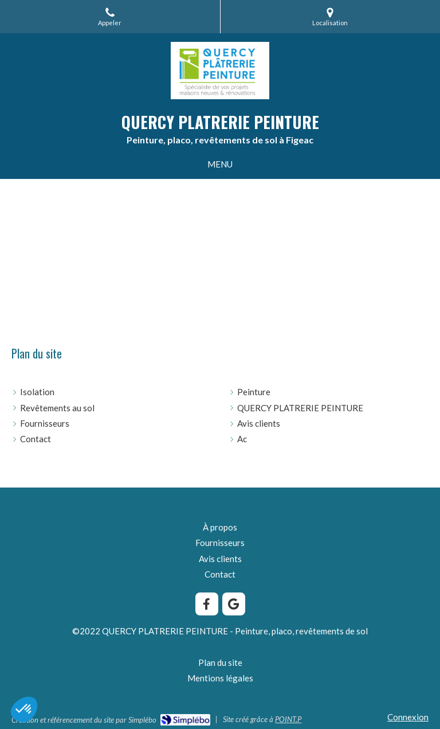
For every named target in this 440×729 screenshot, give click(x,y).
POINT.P (288, 719)
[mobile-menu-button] (220, 164)
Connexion (408, 717)
